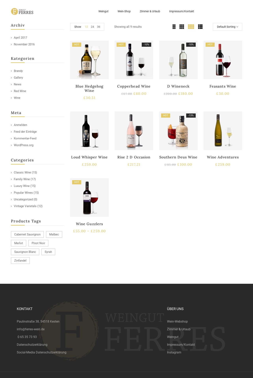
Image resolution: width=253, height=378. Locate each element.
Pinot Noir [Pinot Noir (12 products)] (38, 243)
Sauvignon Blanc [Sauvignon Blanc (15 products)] (25, 252)
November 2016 (24, 44)
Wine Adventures (223, 157)
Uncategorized (23, 199)
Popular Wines (23, 192)
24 (92, 26)
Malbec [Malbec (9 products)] (54, 234)
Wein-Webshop (177, 321)
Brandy (18, 71)
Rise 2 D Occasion (133, 157)
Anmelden (20, 125)
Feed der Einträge (25, 131)
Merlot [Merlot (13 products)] (18, 243)
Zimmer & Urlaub (179, 329)
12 (86, 26)
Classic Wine (22, 172)
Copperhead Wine (134, 86)
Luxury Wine (22, 186)
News (17, 84)
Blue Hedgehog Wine (90, 88)
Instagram (174, 352)
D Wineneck (178, 86)
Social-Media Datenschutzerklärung (41, 352)
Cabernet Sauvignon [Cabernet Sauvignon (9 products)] (27, 234)
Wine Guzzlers (89, 224)
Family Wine (22, 179)
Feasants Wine (223, 86)
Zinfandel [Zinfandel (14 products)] (20, 260)
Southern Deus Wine (178, 157)
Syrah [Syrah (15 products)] (48, 252)
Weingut (172, 337)
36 (98, 26)
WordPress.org (23, 145)
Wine (17, 98)
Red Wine (20, 91)
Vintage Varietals (25, 206)
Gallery (18, 77)
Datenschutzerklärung (32, 345)
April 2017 (20, 37)
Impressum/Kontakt (181, 345)
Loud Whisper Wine (89, 157)
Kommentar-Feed (25, 138)
